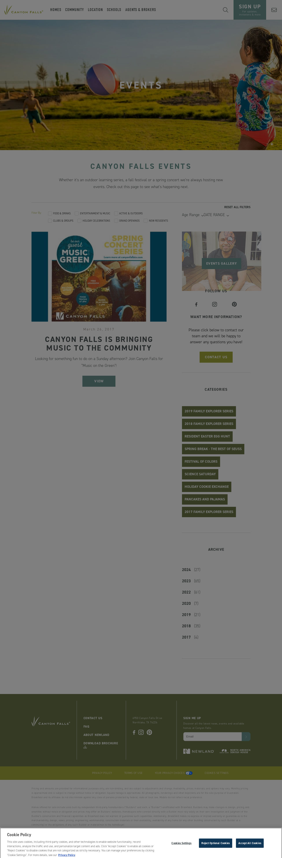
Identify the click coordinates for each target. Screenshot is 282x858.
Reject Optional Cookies (215, 845)
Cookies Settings (181, 845)
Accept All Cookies (249, 845)
